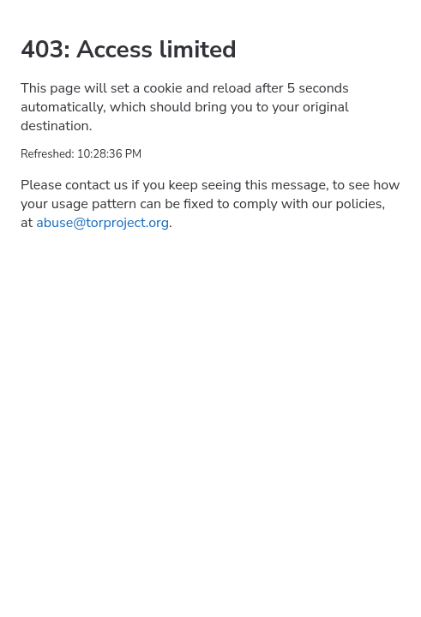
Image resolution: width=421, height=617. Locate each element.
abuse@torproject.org (102, 222)
